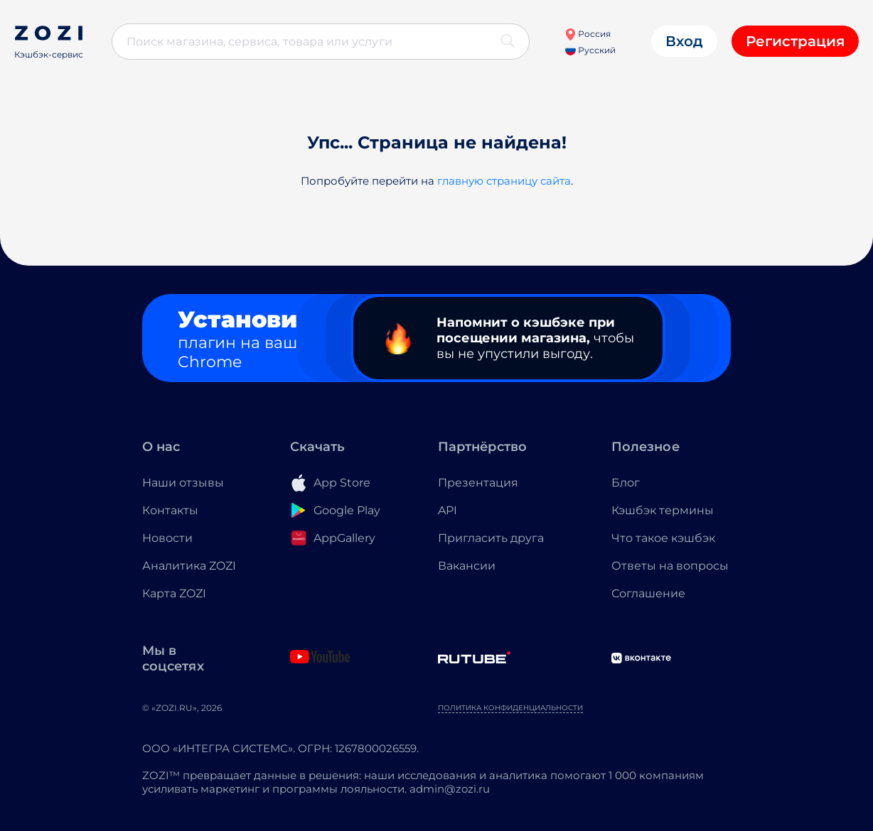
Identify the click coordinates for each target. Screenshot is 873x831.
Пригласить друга (491, 538)
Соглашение (648, 593)
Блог (625, 482)
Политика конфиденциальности (510, 707)
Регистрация (795, 41)
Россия (587, 33)
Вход (684, 41)
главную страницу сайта (504, 181)
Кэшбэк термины (662, 510)
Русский (590, 50)
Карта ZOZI (174, 593)
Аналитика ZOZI (189, 565)
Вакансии (467, 565)
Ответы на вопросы (670, 565)
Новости (167, 538)
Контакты (170, 510)
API (447, 510)
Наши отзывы (183, 482)
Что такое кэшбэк (663, 538)
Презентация (478, 482)
